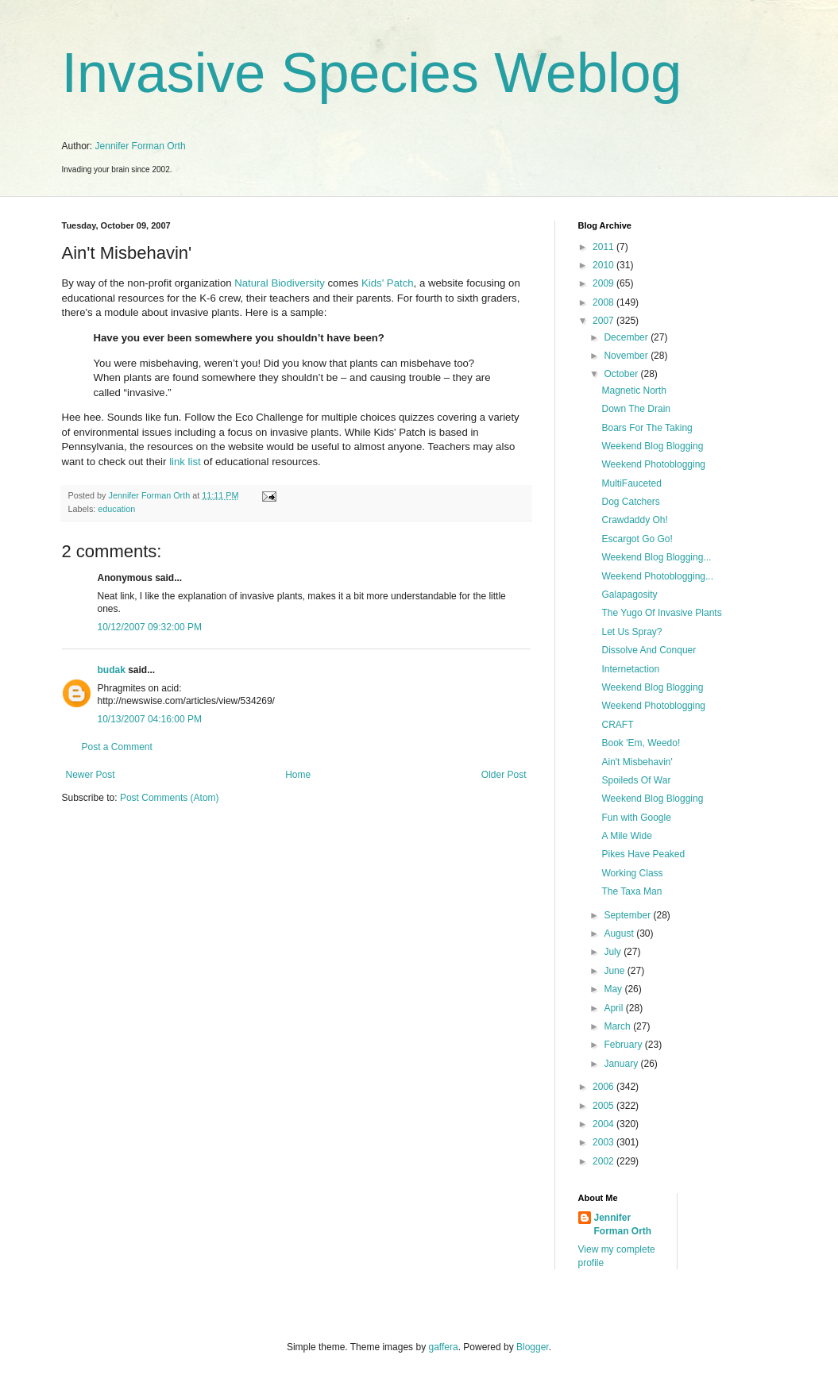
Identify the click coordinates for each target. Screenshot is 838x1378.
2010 (604, 265)
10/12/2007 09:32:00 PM (150, 627)
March (618, 1026)
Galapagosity (629, 594)
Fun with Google (635, 817)
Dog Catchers (630, 501)
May (614, 989)
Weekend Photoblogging (653, 464)
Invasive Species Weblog (372, 73)
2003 (604, 1142)
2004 (604, 1124)
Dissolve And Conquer (648, 650)
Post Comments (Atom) (169, 797)
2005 (604, 1105)
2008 (604, 302)
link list (185, 462)
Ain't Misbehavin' (636, 762)
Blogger (532, 1347)
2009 (604, 283)
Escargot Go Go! (636, 539)
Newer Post (90, 774)
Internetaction (630, 669)
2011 (604, 246)
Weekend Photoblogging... (657, 576)
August (620, 933)
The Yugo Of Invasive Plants (661, 612)
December (627, 337)
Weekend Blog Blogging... (656, 557)
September (628, 915)
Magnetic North (633, 390)
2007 (604, 320)
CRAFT (617, 724)
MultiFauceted (631, 483)
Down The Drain (635, 408)
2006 (604, 1086)
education (116, 509)
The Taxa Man (631, 891)
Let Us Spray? (631, 631)
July (614, 951)
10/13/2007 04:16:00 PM (150, 719)
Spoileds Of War (635, 780)
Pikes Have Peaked (643, 854)
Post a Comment (117, 747)
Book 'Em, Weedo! (640, 743)
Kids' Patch (387, 283)
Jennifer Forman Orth (140, 146)
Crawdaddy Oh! (634, 519)
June (615, 970)
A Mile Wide (626, 835)
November (627, 355)
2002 (604, 1161)
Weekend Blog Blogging (652, 446)
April (614, 1008)
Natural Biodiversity (279, 283)
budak (112, 670)
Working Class (631, 873)
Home (298, 774)
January (622, 1063)
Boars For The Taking (646, 427)
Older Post (504, 774)
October (622, 373)
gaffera (443, 1347)
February (624, 1044)
